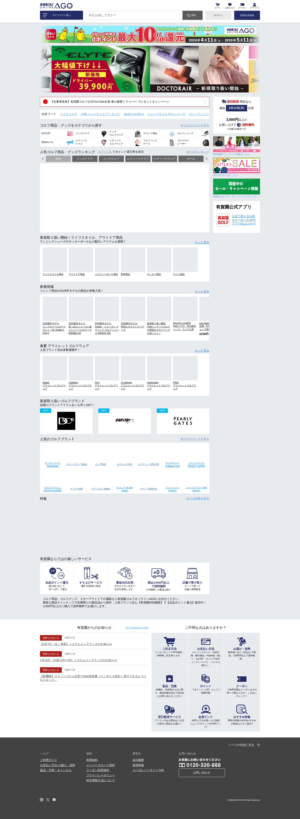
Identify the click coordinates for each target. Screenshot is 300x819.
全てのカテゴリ (195, 125)
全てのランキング (197, 151)
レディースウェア (164, 158)
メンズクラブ (85, 158)
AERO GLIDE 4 (134, 114)
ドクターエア (68, 114)
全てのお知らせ (137, 627)
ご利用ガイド (48, 760)
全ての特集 (197, 498)
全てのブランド (195, 438)
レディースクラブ (138, 158)
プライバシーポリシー (100, 775)
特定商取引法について (100, 780)
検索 (193, 15)
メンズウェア (111, 158)
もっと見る (202, 242)
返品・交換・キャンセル (56, 770)
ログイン (218, 15)
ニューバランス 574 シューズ (166, 114)
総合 (58, 158)
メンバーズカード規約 (100, 765)
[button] (45, 69)
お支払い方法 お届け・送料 (57, 765)
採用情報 (138, 765)
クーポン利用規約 (97, 770)
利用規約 (92, 760)
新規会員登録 (247, 15)
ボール (191, 158)
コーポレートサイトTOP (148, 770)
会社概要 (138, 760)
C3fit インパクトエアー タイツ (100, 114)
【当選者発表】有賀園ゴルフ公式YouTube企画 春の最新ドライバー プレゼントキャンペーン (109, 101)
